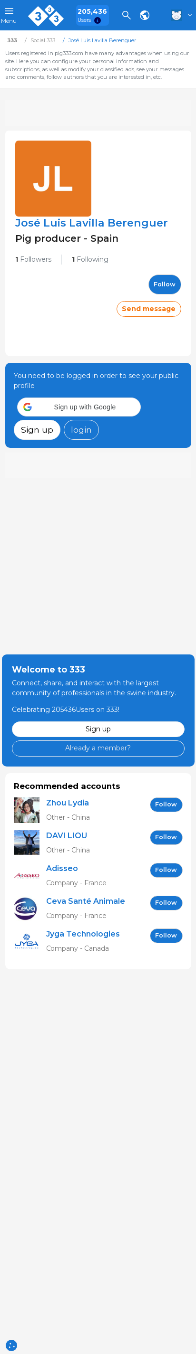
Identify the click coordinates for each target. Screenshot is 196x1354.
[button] (79, 407)
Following (90, 259)
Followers (33, 259)
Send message (149, 308)
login (81, 430)
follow (165, 284)
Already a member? (98, 748)
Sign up (37, 430)
